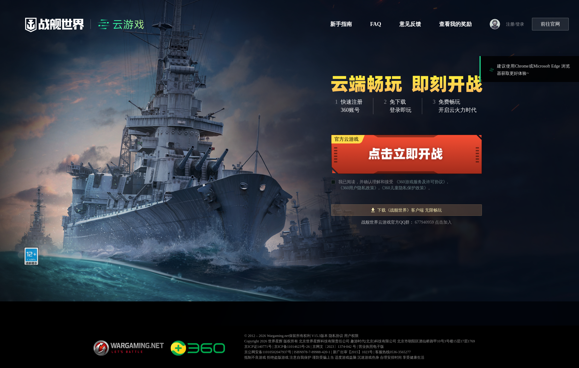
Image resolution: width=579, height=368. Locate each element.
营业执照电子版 (371, 346)
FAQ (375, 24)
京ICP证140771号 (258, 346)
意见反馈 (410, 24)
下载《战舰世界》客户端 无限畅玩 (406, 210)
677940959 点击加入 (433, 222)
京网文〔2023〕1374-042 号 (334, 346)
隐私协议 (336, 336)
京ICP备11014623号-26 (292, 346)
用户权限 (351, 336)
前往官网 (550, 24)
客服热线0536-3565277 (393, 352)
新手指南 (341, 24)
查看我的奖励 (455, 24)
